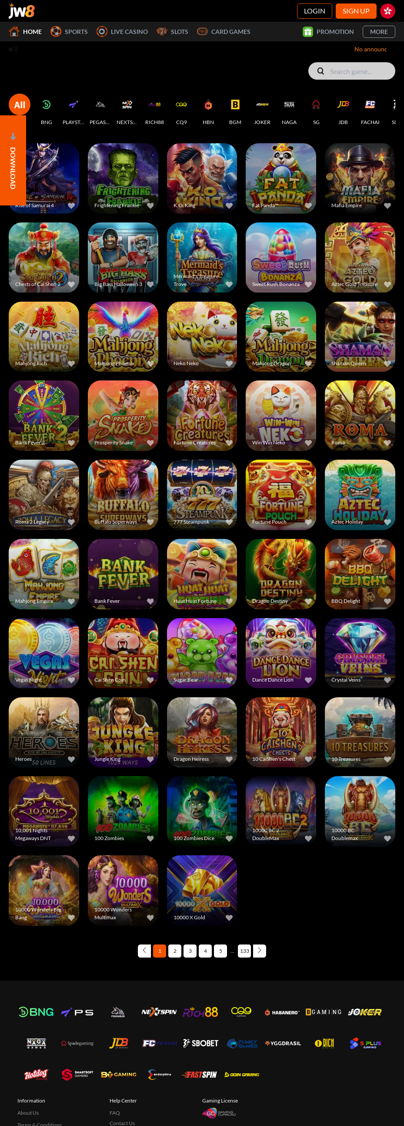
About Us (28, 1091)
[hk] (387, 11)
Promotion (328, 32)
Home (25, 31)
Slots (172, 31)
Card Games (223, 31)
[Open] (13, 160)
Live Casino (122, 31)
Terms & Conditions (39, 1103)
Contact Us (122, 1102)
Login (314, 11)
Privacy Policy (33, 1114)
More (379, 31)
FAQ (115, 1091)
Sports (69, 31)
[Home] (22, 11)
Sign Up (356, 11)
